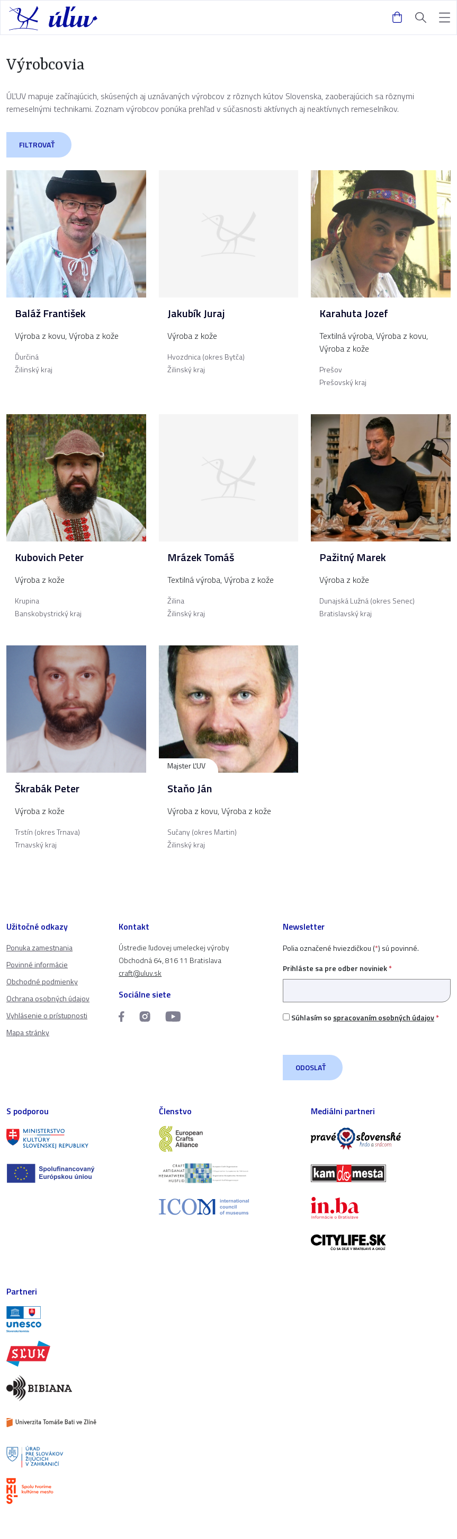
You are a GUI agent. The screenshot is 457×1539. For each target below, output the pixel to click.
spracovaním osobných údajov (383, 1017)
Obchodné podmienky (42, 981)
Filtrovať (37, 144)
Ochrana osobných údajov (47, 998)
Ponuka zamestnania (39, 947)
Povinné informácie (37, 964)
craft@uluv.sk (140, 972)
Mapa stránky (27, 1032)
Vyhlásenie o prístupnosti (46, 1015)
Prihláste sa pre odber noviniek (367, 979)
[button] (444, 17)
